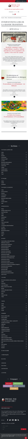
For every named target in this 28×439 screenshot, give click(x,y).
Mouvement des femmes (5, 230)
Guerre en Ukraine (4, 317)
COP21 (2, 332)
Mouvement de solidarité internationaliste (8, 256)
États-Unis (3, 218)
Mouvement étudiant (4, 267)
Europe (2, 220)
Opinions (2, 233)
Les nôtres (3, 160)
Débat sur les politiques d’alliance (6, 339)
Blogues (3, 358)
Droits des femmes (4, 191)
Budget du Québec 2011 (5, 327)
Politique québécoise (7, 149)
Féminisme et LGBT (4, 159)
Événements (3, 283)
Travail (2, 174)
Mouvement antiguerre (5, 247)
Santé (2, 172)
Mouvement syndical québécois (6, 162)
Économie (3, 178)
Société (3, 238)
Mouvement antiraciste (5, 249)
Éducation (3, 155)
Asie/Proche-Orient (4, 212)
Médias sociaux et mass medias (6, 286)
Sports (2, 293)
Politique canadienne (7, 187)
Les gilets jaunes (4, 319)
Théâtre (2, 296)
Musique (2, 288)
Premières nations (4, 169)
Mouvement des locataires (5, 261)
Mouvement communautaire (6, 251)
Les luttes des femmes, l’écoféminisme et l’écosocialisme (14, 116)
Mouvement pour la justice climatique (7, 272)
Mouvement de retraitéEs (5, 254)
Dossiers (3, 313)
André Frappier (15, 63)
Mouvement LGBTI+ (4, 269)
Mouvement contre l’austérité (6, 252)
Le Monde (3, 223)
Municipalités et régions (5, 164)
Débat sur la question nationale (6, 337)
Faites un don (8, 383)
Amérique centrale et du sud (5, 210)
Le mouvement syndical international (7, 225)
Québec (2, 181)
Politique (2, 167)
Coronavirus (3, 334)
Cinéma (2, 281)
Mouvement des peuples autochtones (7, 262)
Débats (2, 215)
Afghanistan (3, 324)
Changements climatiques (5, 329)
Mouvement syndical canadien (6, 198)
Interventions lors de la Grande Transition (14, 44)
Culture (2, 152)
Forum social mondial (4, 222)
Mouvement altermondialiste (6, 246)
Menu (14, 14)
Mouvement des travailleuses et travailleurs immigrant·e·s (10, 264)
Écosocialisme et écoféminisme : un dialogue (14, 85)
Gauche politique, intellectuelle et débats (8, 241)
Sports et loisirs (4, 274)
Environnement (3, 157)
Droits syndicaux (4, 344)
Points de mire (3, 165)
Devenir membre (14, 388)
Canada (2, 182)
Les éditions (4, 368)
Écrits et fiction (3, 365)
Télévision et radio (4, 295)
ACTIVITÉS (3, 372)
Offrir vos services (17, 383)
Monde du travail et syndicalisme (6, 244)
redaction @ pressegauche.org (6, 406)
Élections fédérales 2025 (5, 315)
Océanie (2, 232)
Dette (2, 342)
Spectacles (3, 291)
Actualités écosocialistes (5, 322)
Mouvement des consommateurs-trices (7, 257)
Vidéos (3, 301)
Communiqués (4, 354)
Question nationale (4, 170)
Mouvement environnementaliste (6, 266)
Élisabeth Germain (14, 94)
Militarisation (3, 228)
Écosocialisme (5, 350)
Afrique (2, 208)
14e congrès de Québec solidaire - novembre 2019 (9, 320)
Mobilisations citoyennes (5, 242)
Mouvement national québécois (6, 271)
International (3, 184)
